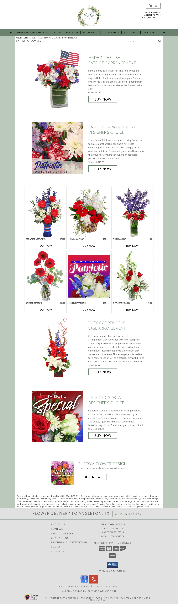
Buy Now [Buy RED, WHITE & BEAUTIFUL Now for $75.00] (45, 245)
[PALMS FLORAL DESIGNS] (89, 16)
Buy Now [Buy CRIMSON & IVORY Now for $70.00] (89, 245)
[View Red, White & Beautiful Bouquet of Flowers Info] (45, 212)
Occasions (111, 32)
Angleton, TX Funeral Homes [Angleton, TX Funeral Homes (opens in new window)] (75, 586)
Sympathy (91, 32)
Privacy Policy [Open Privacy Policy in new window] (114, 598)
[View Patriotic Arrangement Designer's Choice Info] (59, 148)
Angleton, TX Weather (74, 591)
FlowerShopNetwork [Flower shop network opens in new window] (91, 598)
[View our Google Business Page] (84, 582)
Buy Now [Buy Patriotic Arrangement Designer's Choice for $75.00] (102, 168)
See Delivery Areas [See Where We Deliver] (128, 513)
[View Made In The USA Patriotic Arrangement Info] (59, 78)
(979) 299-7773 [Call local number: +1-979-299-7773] (154, 17)
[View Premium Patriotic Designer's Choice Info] (89, 276)
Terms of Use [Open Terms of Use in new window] (97, 599)
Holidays (131, 32)
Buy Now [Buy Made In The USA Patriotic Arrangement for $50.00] (102, 99)
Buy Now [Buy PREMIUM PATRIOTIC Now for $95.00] (89, 309)
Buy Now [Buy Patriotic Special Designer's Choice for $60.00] (102, 435)
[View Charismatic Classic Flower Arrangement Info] (132, 276)
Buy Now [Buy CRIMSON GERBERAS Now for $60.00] (45, 309)
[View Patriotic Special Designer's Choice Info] (59, 416)
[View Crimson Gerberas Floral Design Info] (45, 276)
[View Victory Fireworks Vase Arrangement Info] (59, 347)
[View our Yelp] (93, 582)
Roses (58, 32)
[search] (159, 41)
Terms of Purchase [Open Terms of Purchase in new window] (137, 598)
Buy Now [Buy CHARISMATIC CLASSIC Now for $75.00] (132, 309)
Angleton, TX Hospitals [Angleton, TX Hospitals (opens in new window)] (106, 586)
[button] (153, 6)
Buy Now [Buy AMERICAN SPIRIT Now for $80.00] (132, 245)
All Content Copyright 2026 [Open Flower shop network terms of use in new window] (61, 598)
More (164, 32)
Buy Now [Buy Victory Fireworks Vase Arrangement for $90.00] (102, 371)
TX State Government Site (102, 591)
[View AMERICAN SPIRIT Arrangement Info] (132, 212)
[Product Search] (142, 41)
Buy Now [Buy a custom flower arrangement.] (92, 477)
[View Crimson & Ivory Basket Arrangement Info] (89, 212)
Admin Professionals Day (33, 32)
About (148, 32)
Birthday (72, 32)
